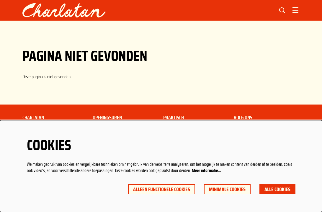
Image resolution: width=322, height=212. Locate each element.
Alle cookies (277, 189)
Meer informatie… (206, 170)
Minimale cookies (227, 189)
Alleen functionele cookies (161, 189)
